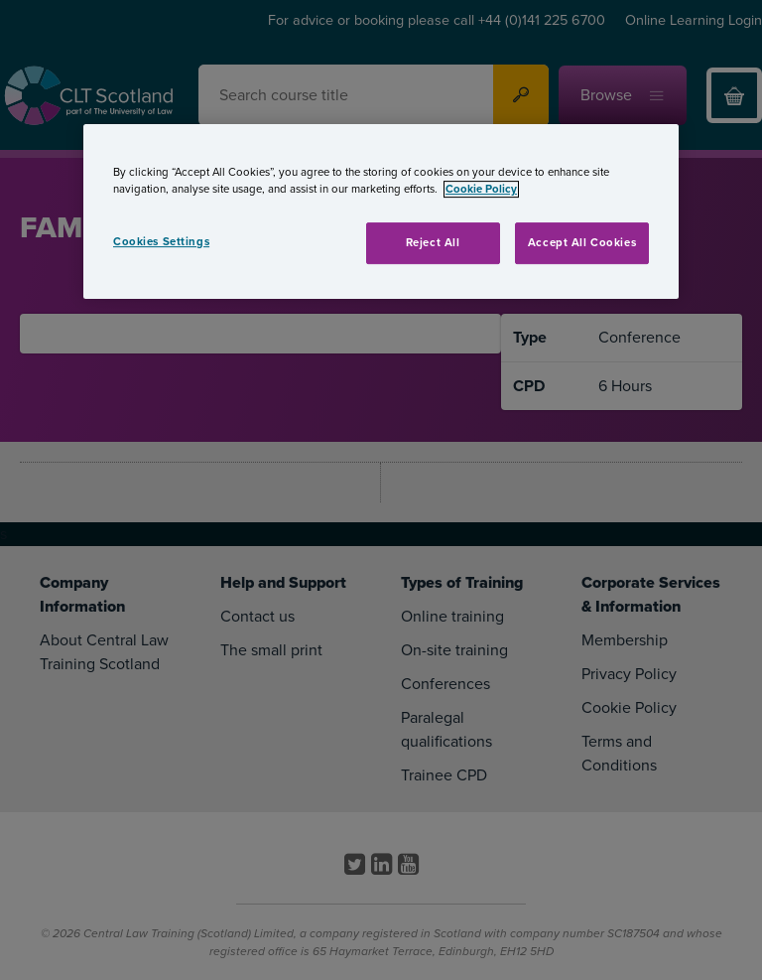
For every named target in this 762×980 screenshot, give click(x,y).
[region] (381, 211)
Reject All (433, 242)
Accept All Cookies (582, 242)
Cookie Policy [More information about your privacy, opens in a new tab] (481, 189)
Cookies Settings (161, 241)
